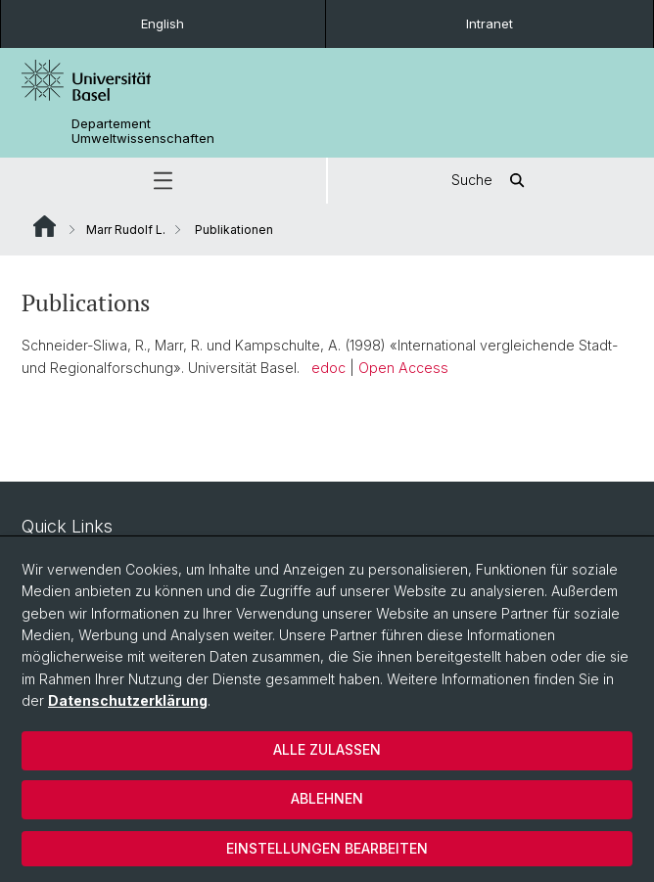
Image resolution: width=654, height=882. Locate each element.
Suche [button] (491, 180)
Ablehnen (327, 798)
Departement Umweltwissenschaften (142, 131)
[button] (163, 181)
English (162, 23)
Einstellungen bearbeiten (327, 848)
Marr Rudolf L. (125, 229)
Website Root (44, 226)
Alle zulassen (327, 749)
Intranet (489, 23)
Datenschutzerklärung (128, 700)
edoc (328, 367)
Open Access (403, 367)
